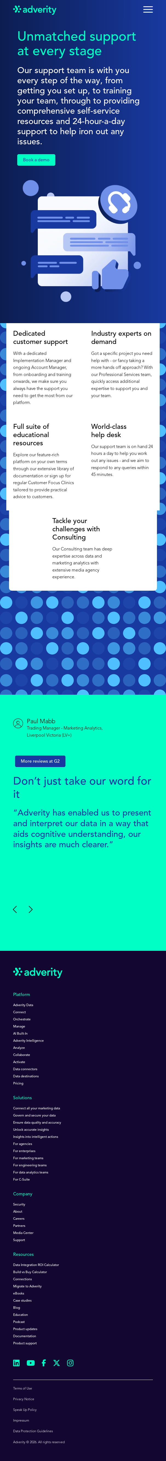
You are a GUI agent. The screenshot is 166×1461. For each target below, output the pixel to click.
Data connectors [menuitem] (25, 1069)
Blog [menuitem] (16, 1308)
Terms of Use (22, 1388)
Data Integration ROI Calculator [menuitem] (36, 1265)
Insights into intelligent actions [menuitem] (35, 1137)
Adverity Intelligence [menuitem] (28, 1041)
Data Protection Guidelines (33, 1431)
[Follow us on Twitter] (56, 1363)
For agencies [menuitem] (22, 1144)
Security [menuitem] (19, 1204)
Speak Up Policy (25, 1410)
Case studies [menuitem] (22, 1300)
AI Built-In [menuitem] (20, 1033)
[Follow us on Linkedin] (16, 1363)
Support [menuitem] (19, 1240)
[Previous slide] (15, 910)
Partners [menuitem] (19, 1226)
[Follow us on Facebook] (44, 1364)
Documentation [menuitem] (24, 1336)
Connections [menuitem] (22, 1279)
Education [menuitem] (20, 1315)
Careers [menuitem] (18, 1219)
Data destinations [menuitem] (26, 1076)
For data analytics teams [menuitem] (30, 1172)
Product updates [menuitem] (25, 1329)
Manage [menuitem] (19, 1026)
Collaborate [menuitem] (21, 1055)
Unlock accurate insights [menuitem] (31, 1130)
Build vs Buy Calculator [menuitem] (30, 1272)
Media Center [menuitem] (23, 1233)
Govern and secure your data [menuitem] (34, 1115)
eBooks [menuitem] (18, 1293)
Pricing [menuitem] (18, 1083)
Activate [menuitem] (19, 1062)
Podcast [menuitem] (19, 1322)
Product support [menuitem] (25, 1343)
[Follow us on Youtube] (31, 1363)
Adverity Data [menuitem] (23, 1005)
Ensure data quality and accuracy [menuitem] (37, 1122)
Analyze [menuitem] (19, 1048)
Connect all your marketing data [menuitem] (36, 1108)
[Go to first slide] (30, 910)
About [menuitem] (17, 1211)
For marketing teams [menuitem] (28, 1158)
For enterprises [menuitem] (24, 1151)
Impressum (21, 1420)
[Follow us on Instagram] (70, 1363)
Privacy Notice (23, 1399)
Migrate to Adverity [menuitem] (27, 1286)
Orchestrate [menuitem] (22, 1019)
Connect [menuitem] (19, 1012)
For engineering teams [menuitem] (30, 1165)
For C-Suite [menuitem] (21, 1179)
